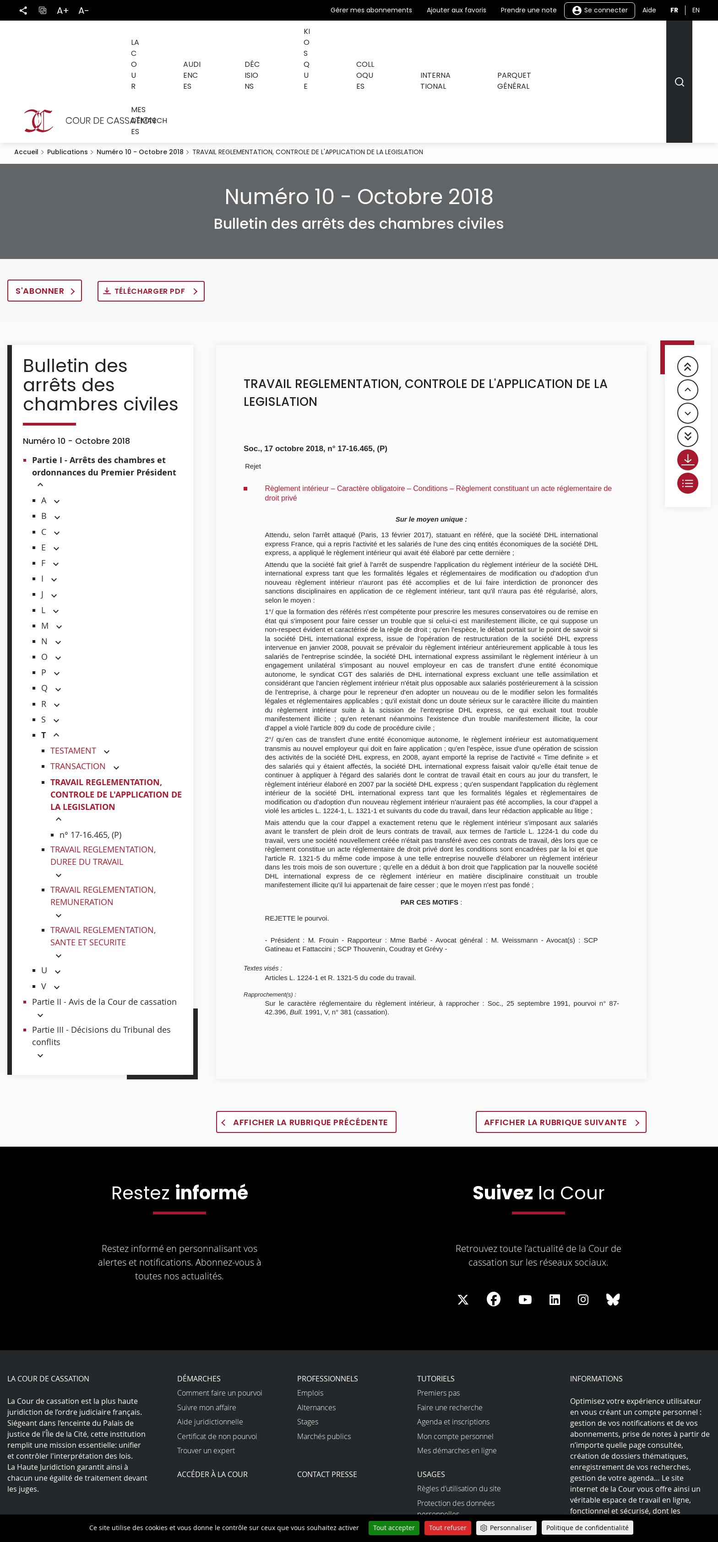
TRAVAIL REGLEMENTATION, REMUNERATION (103, 815)
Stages (307, 1341)
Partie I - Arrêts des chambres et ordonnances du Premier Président (104, 386)
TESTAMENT (73, 669)
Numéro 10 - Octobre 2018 (140, 71)
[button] (40, 404)
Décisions (286, 40)
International (455, 40)
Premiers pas (438, 1312)
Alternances (316, 1327)
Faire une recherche (450, 1327)
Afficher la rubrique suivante (556, 1041)
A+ (63, 10)
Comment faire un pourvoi (219, 1312)
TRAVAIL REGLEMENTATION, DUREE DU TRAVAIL (103, 775)
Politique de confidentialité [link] (587, 1527)
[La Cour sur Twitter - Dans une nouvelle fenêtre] (463, 1219)
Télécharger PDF (150, 210)
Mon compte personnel (455, 1356)
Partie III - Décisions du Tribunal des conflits (101, 955)
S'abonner (40, 210)
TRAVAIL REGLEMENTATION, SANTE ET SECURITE (103, 855)
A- (83, 10)
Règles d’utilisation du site (459, 1408)
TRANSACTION (78, 685)
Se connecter (599, 10)
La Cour (180, 40)
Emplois (310, 1312)
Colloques (389, 40)
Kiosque (337, 40)
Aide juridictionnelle (210, 1341)
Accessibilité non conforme (461, 1448)
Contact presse (327, 1394)
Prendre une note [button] (529, 10)
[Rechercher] (679, 41)
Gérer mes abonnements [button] (371, 10)
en (696, 10)
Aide (649, 10)
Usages (431, 1394)
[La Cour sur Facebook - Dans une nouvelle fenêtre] (493, 1218)
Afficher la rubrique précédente (310, 1041)
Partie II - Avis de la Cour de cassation (104, 921)
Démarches (199, 1298)
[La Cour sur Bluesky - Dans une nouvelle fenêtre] (613, 1219)
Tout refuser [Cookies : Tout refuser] (448, 1527)
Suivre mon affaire (206, 1327)
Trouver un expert (206, 1370)
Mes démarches (612, 40)
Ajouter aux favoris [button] (456, 10)
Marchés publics (324, 1356)
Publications (67, 71)
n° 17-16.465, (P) (90, 754)
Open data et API (444, 1462)
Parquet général (532, 40)
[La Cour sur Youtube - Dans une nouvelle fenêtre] (525, 1219)
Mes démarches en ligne (457, 1370)
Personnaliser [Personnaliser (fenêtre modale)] (511, 1527)
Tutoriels (436, 1298)
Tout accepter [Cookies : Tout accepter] (394, 1527)
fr (674, 10)
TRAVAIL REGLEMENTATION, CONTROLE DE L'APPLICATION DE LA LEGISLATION (116, 714)
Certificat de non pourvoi (217, 1356)
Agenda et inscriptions (453, 1341)
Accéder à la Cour (212, 1394)
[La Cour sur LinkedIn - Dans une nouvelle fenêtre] (554, 1219)
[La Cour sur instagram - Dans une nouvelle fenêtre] (583, 1219)
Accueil (26, 71)
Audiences (232, 40)
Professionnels (327, 1298)
